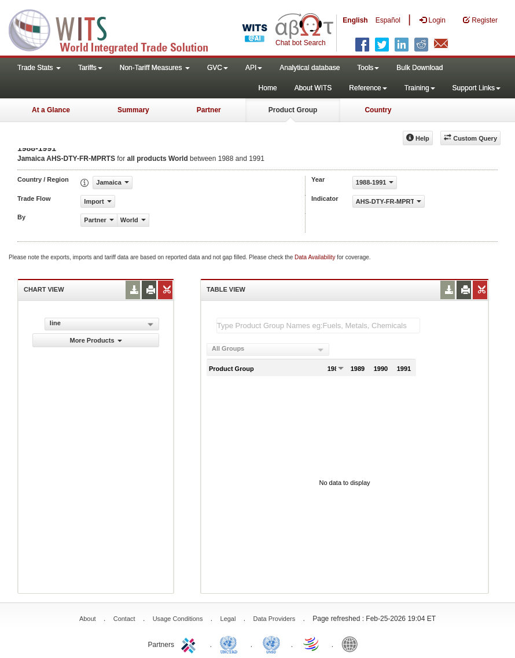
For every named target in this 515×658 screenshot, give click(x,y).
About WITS (313, 88)
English (355, 20)
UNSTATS (271, 643)
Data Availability (316, 257)
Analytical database (309, 68)
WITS (115, 29)
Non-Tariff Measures (155, 68)
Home (268, 88)
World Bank (352, 643)
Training (419, 88)
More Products (95, 340)
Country (378, 110)
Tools (368, 68)
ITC (190, 643)
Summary (133, 110)
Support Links (477, 88)
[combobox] (268, 349)
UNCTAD (230, 643)
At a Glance (51, 110)
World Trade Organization (311, 643)
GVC (217, 68)
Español (388, 20)
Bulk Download (419, 68)
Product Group (293, 110)
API (253, 68)
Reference (368, 88)
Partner (209, 110)
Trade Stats (39, 68)
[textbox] (318, 325)
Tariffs (90, 68)
